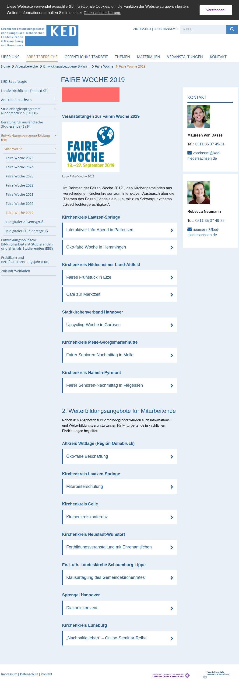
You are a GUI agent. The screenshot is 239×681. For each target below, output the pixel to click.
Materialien (148, 56)
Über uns (10, 56)
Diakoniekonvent (81, 607)
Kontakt (218, 56)
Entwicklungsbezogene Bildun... (65, 66)
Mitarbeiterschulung (84, 486)
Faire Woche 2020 (19, 203)
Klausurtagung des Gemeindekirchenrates (105, 577)
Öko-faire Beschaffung (87, 456)
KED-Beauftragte (14, 81)
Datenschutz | (30, 674)
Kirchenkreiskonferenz (87, 516)
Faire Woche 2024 (19, 166)
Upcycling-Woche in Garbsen (93, 324)
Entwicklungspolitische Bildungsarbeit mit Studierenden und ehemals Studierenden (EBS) (27, 243)
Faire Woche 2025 (19, 157)
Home (5, 66)
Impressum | (10, 674)
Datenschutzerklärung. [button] (102, 13)
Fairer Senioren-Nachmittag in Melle (100, 354)
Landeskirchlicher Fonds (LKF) (24, 90)
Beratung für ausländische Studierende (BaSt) (22, 123)
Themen (122, 56)
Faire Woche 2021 (19, 194)
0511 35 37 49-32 (210, 220)
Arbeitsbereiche (42, 56)
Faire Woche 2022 (19, 185)
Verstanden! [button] (215, 10)
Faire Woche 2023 (19, 175)
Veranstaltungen (185, 56)
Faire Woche (102, 66)
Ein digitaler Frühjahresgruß (26, 230)
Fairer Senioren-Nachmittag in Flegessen (104, 384)
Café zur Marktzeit (83, 294)
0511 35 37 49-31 (210, 144)
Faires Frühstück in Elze (88, 276)
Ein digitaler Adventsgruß (23, 221)
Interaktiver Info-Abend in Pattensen (99, 229)
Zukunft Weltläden (15, 270)
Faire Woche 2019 (130, 66)
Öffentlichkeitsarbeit (86, 56)
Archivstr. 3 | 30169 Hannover (155, 28)
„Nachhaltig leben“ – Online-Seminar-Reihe (106, 637)
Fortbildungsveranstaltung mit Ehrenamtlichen (109, 546)
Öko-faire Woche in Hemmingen (96, 246)
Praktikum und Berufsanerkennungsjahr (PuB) (25, 259)
